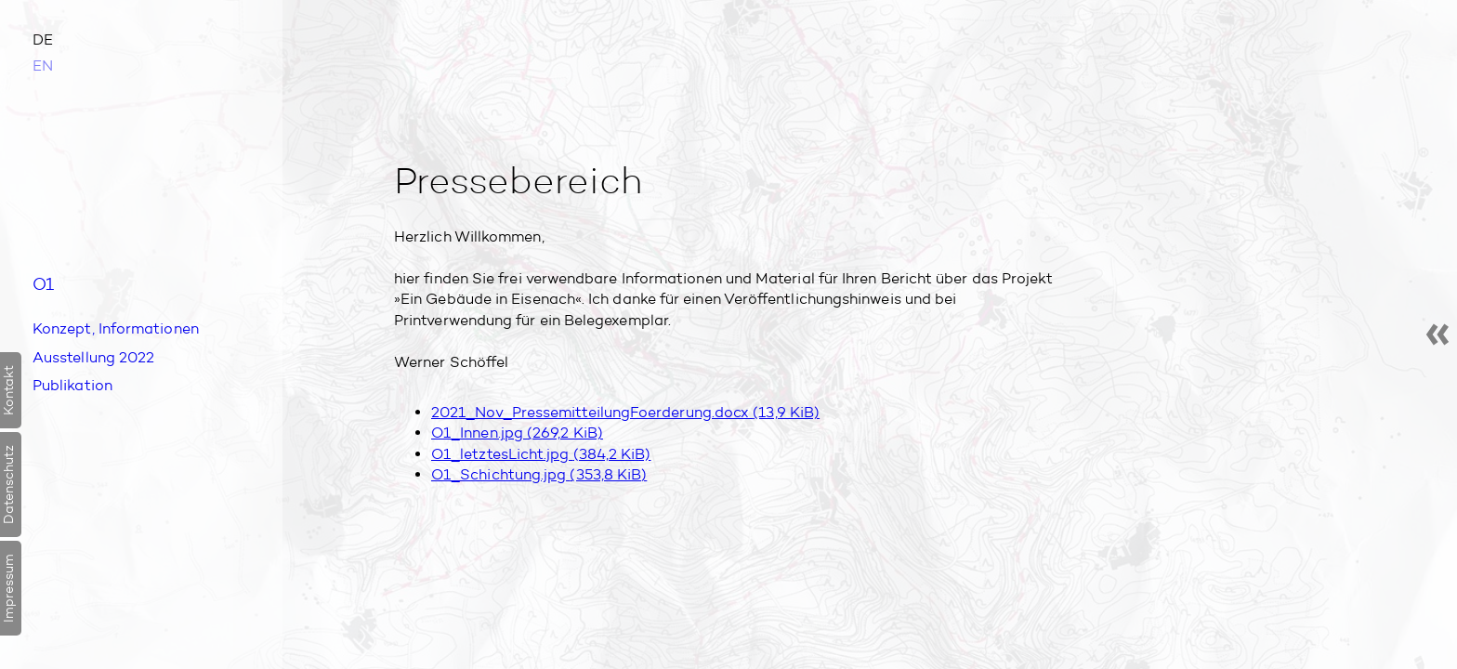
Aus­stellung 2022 (93, 360)
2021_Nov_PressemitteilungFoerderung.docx (625, 412)
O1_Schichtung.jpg (539, 474)
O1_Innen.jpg (517, 432)
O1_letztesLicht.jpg (541, 454)
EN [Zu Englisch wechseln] (43, 65)
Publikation (72, 388)
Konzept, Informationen (116, 331)
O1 (46, 284)
